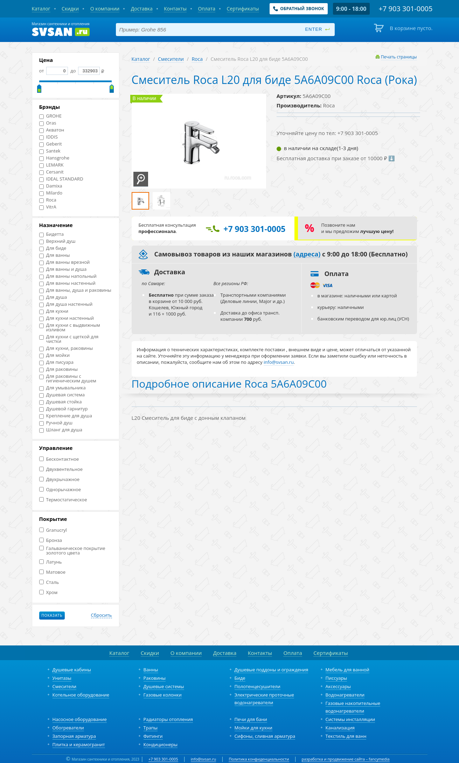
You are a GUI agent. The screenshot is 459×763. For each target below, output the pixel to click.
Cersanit (51, 172)
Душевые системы (164, 686)
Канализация (340, 728)
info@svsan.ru (203, 759)
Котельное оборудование (81, 695)
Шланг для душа (61, 430)
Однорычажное (60, 489)
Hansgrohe (54, 158)
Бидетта (51, 234)
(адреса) (306, 254)
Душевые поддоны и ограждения (271, 669)
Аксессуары (338, 686)
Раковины (155, 678)
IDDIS (48, 137)
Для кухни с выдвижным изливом (69, 327)
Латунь (50, 562)
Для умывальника (62, 388)
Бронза (50, 540)
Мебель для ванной (347, 669)
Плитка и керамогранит (79, 744)
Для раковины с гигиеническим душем (67, 378)
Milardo (51, 193)
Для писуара (56, 362)
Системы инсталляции (350, 719)
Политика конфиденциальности (259, 759)
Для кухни (53, 311)
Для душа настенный (66, 304)
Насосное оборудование (80, 719)
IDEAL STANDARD (61, 179)
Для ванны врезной (64, 262)
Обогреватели (68, 728)
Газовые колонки (163, 695)
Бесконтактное (59, 459)
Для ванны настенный (67, 283)
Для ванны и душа (63, 269)
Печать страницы (399, 57)
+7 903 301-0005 (163, 759)
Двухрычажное (59, 479)
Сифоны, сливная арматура (265, 736)
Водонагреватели (345, 695)
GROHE (50, 116)
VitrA (47, 207)
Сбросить (101, 615)
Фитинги (153, 736)
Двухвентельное (61, 469)
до (84, 71)
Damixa (50, 186)
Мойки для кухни (253, 728)
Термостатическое (63, 499)
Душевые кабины (72, 669)
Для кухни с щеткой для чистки (69, 339)
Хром (48, 592)
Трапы (151, 728)
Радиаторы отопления (168, 719)
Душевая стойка (60, 402)
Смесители (171, 59)
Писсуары (336, 678)
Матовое (52, 572)
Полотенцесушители (257, 686)
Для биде (53, 248)
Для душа (53, 297)
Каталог (141, 59)
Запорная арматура (74, 736)
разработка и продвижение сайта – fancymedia (346, 759)
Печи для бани (251, 719)
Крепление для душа (65, 416)
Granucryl (53, 530)
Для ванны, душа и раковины (75, 290)
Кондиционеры (161, 744)
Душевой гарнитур (63, 409)
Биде (240, 678)
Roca (47, 200)
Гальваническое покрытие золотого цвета (72, 550)
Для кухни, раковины (66, 348)
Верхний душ (57, 241)
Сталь (49, 582)
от (53, 71)
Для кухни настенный (66, 318)
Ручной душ (55, 423)
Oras (47, 123)
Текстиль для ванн (346, 736)
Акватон (51, 130)
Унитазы (62, 678)
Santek (50, 151)
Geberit (50, 144)
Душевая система (62, 395)
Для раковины (58, 369)
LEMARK (51, 165)
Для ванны (54, 255)
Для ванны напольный (68, 276)
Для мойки (54, 355)
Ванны (151, 669)
